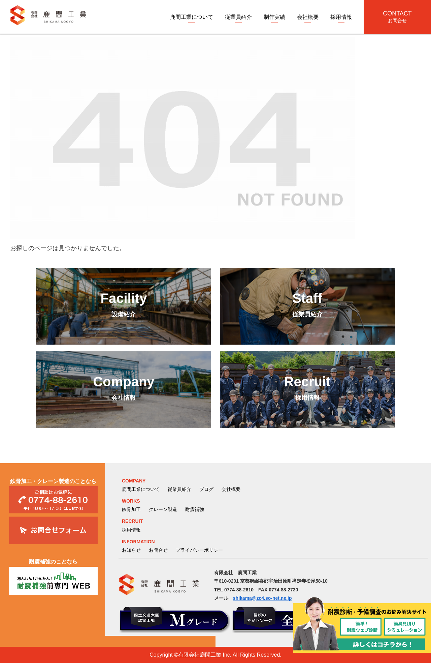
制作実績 (274, 17)
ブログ (206, 489)
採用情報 (341, 17)
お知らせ (131, 550)
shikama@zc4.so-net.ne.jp (262, 598)
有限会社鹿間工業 (199, 655)
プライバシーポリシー (199, 550)
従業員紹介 (238, 17)
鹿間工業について (191, 17)
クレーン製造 (163, 509)
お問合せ (158, 550)
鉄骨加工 (131, 509)
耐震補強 (194, 509)
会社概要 (308, 17)
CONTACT (397, 16)
